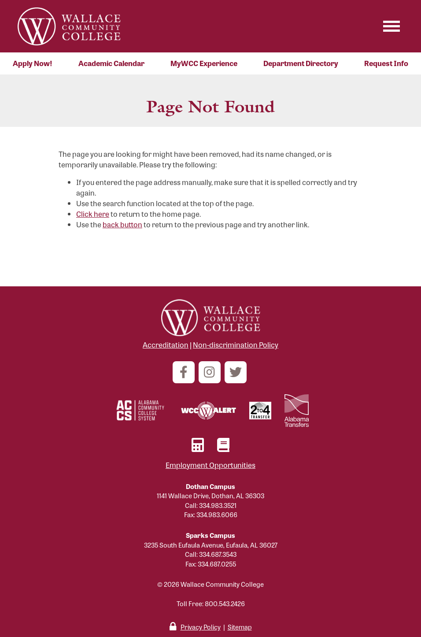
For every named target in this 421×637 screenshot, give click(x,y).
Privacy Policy (201, 626)
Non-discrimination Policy (235, 345)
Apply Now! (32, 63)
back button (122, 224)
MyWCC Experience (203, 63)
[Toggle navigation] (391, 26)
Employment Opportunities (210, 465)
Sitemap (240, 626)
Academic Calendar (111, 63)
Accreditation (165, 345)
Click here (92, 214)
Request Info (386, 63)
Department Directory (300, 63)
